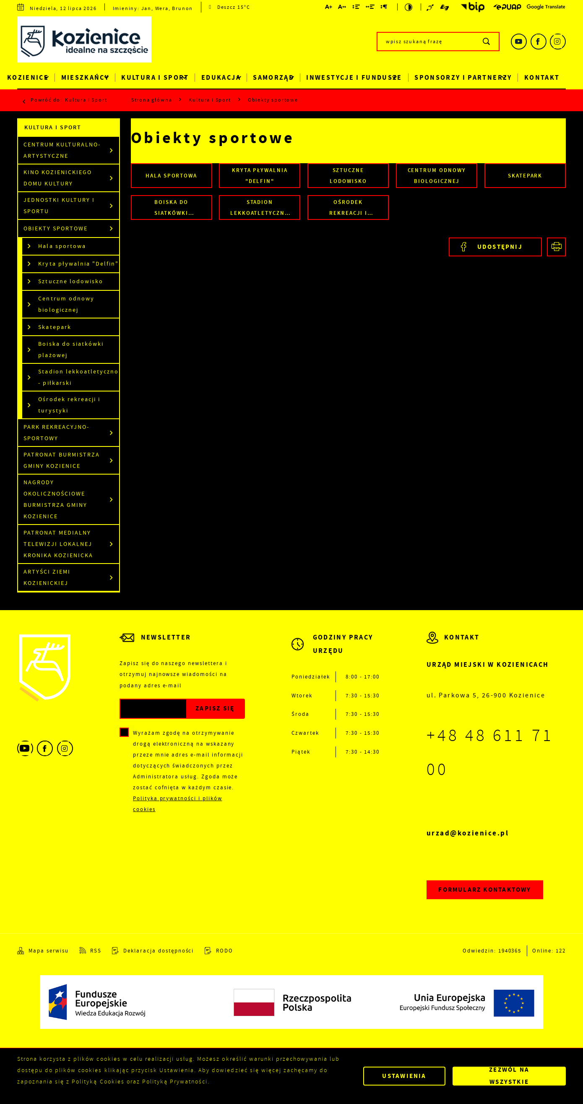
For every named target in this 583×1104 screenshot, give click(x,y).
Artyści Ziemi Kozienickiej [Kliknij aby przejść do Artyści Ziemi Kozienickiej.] (46, 577)
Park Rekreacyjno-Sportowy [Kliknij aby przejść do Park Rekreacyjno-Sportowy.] (56, 432)
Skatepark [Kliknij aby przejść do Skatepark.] (54, 327)
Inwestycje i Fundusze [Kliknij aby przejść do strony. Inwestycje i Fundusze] (354, 77)
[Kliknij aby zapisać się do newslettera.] (215, 708)
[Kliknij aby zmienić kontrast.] (409, 6)
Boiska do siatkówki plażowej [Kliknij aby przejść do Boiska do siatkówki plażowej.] (70, 349)
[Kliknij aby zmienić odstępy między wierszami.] (356, 8)
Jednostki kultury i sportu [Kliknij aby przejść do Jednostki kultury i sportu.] (59, 205)
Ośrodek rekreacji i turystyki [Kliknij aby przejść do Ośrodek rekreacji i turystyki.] (69, 405)
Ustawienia (404, 1076)
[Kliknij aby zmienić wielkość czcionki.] (329, 8)
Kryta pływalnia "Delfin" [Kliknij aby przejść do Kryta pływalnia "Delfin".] (78, 263)
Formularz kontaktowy (484, 889)
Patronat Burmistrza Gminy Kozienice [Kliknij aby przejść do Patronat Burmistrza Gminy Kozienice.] (61, 460)
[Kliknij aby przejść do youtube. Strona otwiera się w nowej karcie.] (519, 42)
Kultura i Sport (86, 100)
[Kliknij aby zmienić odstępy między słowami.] (370, 8)
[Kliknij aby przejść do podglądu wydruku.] (556, 247)
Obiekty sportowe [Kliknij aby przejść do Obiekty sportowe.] (55, 228)
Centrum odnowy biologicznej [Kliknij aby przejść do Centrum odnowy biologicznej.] (66, 304)
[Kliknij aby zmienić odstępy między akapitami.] (384, 8)
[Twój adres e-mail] (153, 708)
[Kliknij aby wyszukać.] (486, 41)
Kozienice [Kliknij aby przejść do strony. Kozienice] (28, 77)
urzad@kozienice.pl (468, 833)
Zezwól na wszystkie (509, 1076)
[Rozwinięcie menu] (336, 651)
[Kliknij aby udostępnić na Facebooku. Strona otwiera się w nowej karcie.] (495, 247)
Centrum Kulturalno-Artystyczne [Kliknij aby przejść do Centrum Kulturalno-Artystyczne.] (62, 150)
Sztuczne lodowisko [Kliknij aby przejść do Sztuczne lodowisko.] (70, 281)
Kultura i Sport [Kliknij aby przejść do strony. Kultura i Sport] (155, 77)
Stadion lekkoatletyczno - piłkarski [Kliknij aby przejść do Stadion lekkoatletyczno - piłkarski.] (78, 377)
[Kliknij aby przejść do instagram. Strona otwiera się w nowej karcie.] (558, 42)
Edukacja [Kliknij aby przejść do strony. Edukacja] (221, 77)
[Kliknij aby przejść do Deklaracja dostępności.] (153, 950)
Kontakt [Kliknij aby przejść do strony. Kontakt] (542, 77)
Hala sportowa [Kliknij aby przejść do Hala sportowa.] (62, 246)
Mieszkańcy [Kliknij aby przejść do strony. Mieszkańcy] (85, 77)
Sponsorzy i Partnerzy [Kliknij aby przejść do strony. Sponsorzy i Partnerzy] (463, 77)
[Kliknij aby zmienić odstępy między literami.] (342, 8)
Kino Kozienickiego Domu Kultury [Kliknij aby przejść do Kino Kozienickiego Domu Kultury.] (57, 178)
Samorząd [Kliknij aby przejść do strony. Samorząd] (273, 77)
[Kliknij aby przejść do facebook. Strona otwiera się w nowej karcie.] (539, 42)
